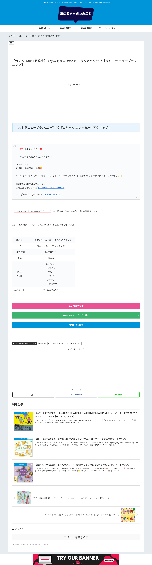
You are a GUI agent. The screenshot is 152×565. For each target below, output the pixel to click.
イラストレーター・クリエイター (24, 343)
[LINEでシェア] (119, 394)
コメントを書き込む (76, 537)
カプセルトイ (76, 343)
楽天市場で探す (76, 306)
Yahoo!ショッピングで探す (76, 315)
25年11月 (42, 343)
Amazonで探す (76, 325)
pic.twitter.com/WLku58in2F (51, 187)
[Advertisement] (76, 50)
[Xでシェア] (33, 394)
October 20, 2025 (52, 194)
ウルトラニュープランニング (58, 343)
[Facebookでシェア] (76, 394)
